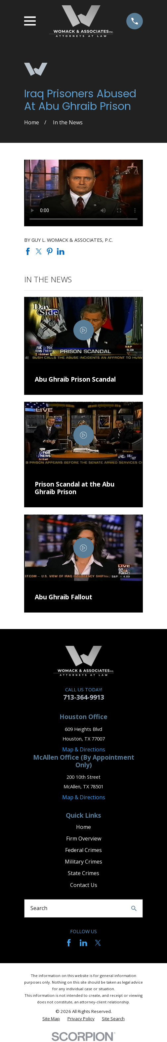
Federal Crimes (83, 850)
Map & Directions (83, 749)
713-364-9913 (83, 697)
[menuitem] (51, 1019)
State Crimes (83, 873)
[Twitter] (98, 942)
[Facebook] (68, 942)
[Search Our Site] (134, 908)
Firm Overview (83, 838)
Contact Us (83, 885)
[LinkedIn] (83, 942)
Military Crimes (83, 861)
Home (83, 827)
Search (38, 908)
